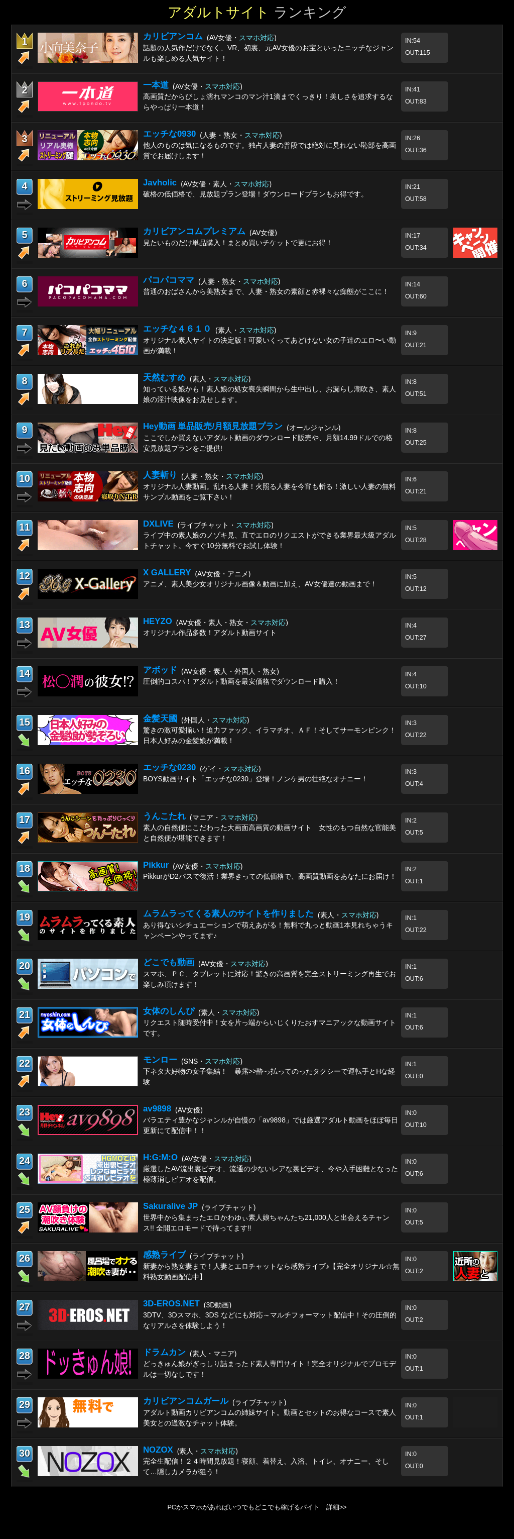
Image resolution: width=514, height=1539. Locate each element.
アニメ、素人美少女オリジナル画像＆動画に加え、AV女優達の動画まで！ (260, 584)
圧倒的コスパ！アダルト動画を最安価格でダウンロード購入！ (241, 681)
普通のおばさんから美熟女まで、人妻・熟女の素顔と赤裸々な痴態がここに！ (266, 291)
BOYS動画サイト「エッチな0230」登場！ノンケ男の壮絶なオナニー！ (255, 779)
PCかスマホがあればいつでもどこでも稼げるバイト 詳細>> (256, 1507)
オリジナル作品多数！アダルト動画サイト (210, 633)
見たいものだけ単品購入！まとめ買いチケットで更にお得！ (238, 243)
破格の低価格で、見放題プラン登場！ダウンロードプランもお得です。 (255, 194)
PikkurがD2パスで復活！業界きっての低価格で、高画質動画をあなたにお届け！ (270, 876)
